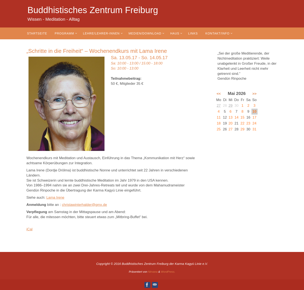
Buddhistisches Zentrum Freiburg (92, 10)
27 (219, 106)
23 (248, 123)
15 (242, 117)
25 (219, 129)
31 (254, 129)
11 (219, 117)
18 (219, 123)
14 (237, 117)
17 (254, 117)
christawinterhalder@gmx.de (84, 205)
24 (254, 123)
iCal (29, 229)
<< (219, 94)
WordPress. (168, 271)
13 (231, 117)
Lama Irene (55, 198)
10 (254, 111)
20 (231, 123)
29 (231, 106)
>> (254, 94)
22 (242, 123)
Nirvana (152, 271)
